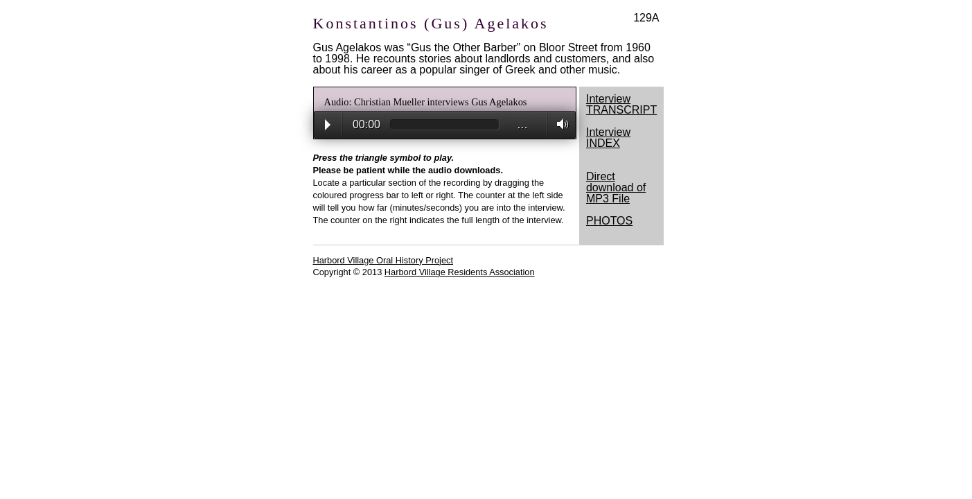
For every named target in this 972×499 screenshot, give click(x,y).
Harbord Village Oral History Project (383, 260)
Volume (558, 124)
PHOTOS (609, 221)
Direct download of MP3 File (616, 187)
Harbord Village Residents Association (460, 272)
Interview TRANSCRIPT (621, 104)
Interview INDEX (608, 137)
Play (327, 124)
